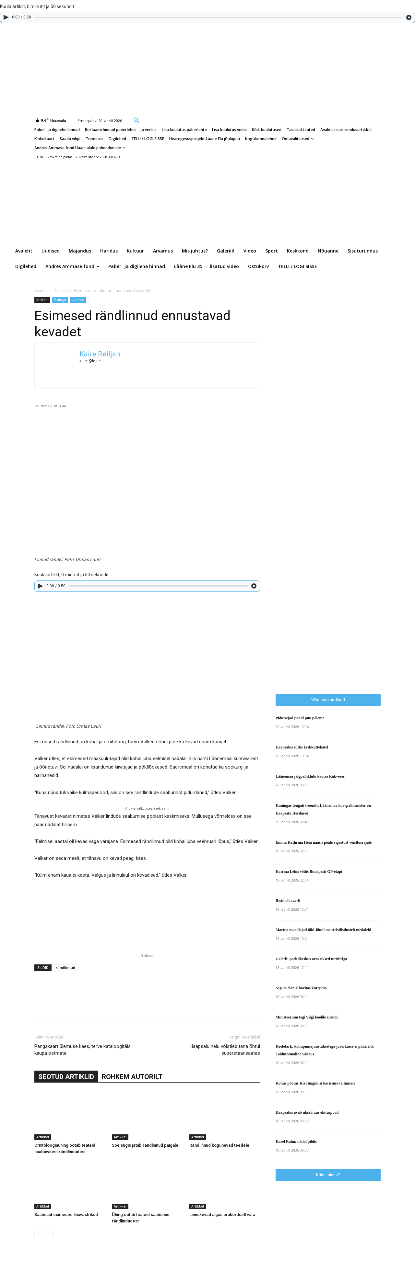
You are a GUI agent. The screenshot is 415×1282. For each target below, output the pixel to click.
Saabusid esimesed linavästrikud (66, 1214)
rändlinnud (65, 967)
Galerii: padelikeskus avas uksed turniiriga (311, 959)
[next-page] (49, 1234)
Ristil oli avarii (288, 900)
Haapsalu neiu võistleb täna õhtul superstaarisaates (225, 1049)
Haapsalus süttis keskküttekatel (302, 747)
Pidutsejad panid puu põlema (300, 718)
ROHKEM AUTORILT (132, 1077)
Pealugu (60, 300)
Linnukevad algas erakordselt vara (222, 1214)
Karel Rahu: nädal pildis (296, 1141)
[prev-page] (38, 1234)
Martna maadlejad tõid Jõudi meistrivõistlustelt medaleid (323, 930)
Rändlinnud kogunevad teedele (219, 1145)
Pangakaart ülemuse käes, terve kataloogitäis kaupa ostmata (82, 1049)
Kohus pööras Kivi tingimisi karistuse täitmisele (315, 1083)
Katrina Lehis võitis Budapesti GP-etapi (309, 871)
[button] (136, 120)
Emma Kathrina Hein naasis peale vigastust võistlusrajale (324, 842)
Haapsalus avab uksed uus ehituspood (307, 1112)
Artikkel (61, 290)
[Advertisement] (345, 554)
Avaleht (41, 290)
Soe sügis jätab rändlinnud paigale (145, 1145)
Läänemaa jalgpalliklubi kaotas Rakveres (310, 776)
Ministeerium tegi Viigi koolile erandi (307, 1017)
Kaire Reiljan (99, 354)
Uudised (78, 300)
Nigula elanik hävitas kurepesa (301, 988)
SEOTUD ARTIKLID (66, 1077)
